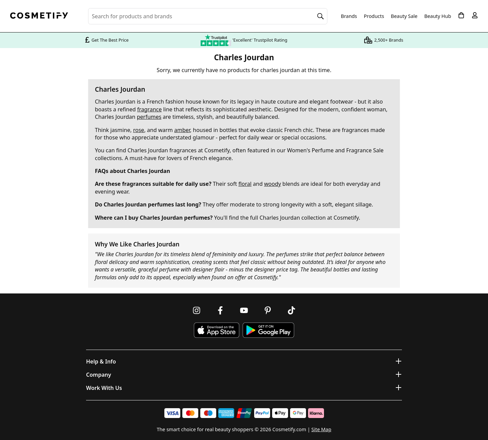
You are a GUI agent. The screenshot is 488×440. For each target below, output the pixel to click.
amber (182, 130)
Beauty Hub (437, 16)
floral (244, 184)
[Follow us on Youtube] (244, 310)
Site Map (321, 429)
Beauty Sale (404, 16)
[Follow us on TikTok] (291, 310)
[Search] (320, 16)
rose (138, 130)
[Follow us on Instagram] (196, 310)
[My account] (475, 15)
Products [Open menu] (374, 16)
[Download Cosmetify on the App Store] (216, 330)
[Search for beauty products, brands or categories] (207, 16)
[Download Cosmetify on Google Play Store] (268, 330)
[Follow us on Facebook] (220, 310)
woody (272, 184)
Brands (349, 16)
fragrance (149, 109)
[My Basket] (461, 15)
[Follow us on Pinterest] (267, 310)
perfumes (149, 116)
